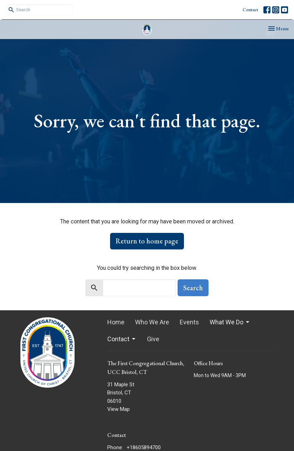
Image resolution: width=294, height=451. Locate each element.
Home (115, 322)
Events (189, 322)
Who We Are (152, 322)
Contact (250, 10)
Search (193, 287)
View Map (118, 409)
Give (153, 339)
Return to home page (147, 241)
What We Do (230, 322)
